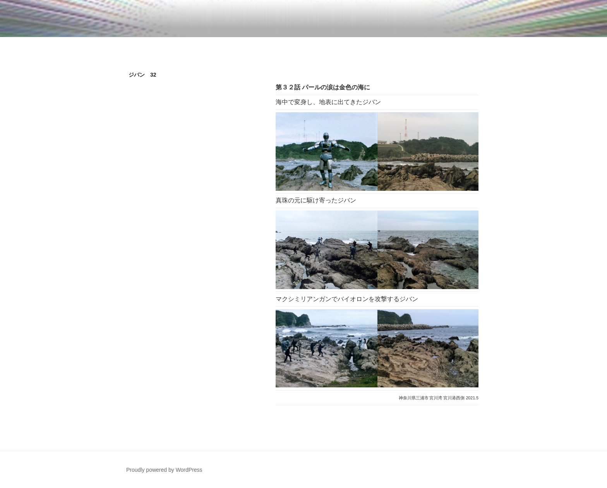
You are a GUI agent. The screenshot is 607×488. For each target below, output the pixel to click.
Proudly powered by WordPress (164, 470)
